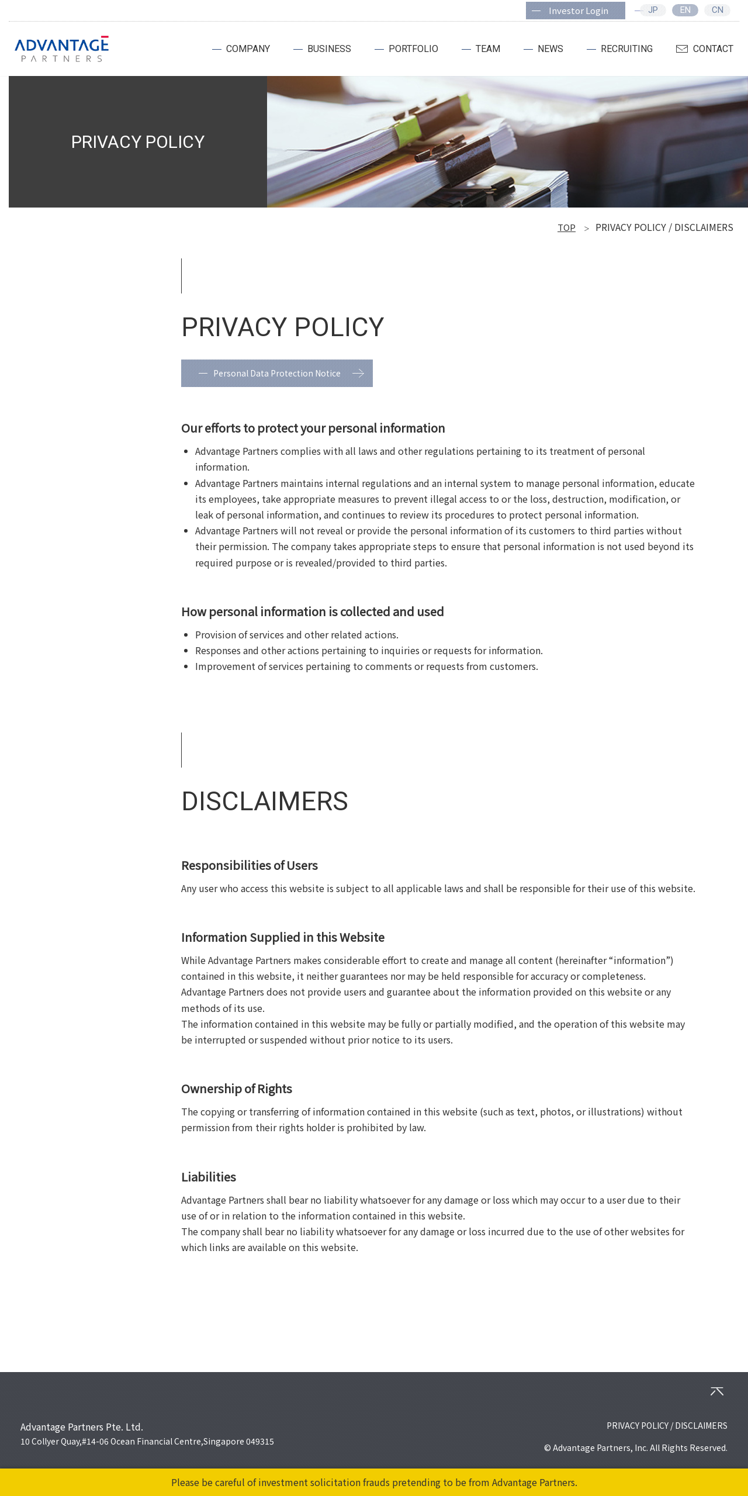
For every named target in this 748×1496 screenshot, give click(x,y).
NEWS (550, 48)
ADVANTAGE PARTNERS (62, 49)
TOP (566, 227)
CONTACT (713, 48)
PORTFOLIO (413, 48)
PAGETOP (717, 1391)
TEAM (488, 48)
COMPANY (248, 48)
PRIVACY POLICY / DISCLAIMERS (667, 1425)
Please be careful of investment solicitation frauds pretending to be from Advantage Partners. (374, 1482)
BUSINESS (329, 48)
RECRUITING (627, 48)
